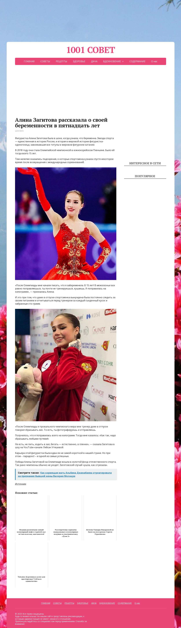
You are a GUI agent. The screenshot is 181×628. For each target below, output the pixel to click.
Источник (20, 483)
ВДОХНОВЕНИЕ (112, 61)
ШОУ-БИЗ (19, 131)
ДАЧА (94, 61)
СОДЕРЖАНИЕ (137, 61)
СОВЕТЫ (45, 61)
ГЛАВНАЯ (29, 61)
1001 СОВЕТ (90, 49)
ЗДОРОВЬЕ (79, 61)
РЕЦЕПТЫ (61, 61)
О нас (154, 61)
